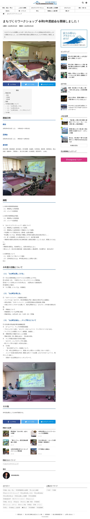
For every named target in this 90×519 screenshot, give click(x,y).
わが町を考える (8, 496)
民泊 (29, 504)
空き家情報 (32, 496)
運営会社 (19, 514)
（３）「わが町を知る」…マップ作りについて (18, 110)
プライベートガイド (18, 499)
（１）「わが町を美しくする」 (14, 106)
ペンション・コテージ (9, 504)
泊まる (16, 501)
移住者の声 (7, 499)
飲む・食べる (7, 501)
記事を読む (16, 433)
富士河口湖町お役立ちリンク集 (33, 514)
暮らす (24, 507)
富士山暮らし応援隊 (21, 496)
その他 (7, 112)
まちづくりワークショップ (11, 464)
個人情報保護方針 (57, 514)
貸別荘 (36, 501)
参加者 (8, 99)
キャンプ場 (22, 504)
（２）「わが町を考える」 (13, 108)
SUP (49, 490)
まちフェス (30, 499)
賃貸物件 (40, 507)
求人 (5, 507)
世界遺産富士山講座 (22, 490)
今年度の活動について (12, 104)
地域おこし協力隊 (14, 507)
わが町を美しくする (26, 493)
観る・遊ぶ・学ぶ (8, 490)
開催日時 (8, 93)
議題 (6, 101)
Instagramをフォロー (75, 159)
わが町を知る (38, 493)
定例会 (8, 97)
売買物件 (32, 507)
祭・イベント (37, 504)
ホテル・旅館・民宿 (27, 501)
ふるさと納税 (34, 490)
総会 (7, 95)
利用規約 (47, 514)
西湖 (54, 490)
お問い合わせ (69, 514)
